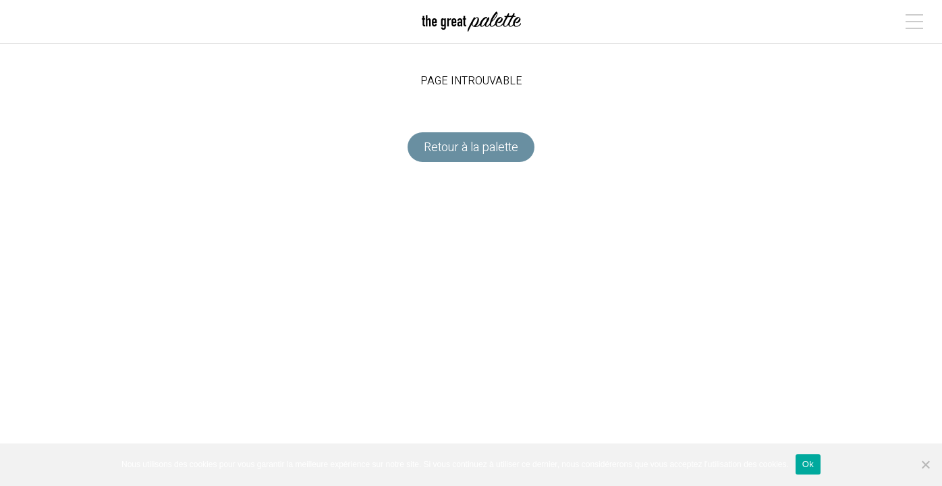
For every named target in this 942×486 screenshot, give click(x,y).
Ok (808, 464)
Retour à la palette (471, 147)
